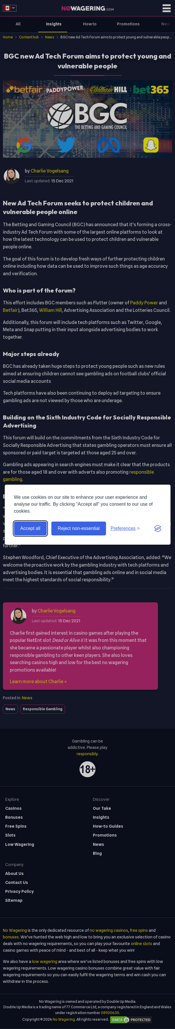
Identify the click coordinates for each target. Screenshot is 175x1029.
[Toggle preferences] (125, 528)
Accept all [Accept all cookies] (30, 528)
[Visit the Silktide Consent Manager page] (157, 528)
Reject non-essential (79, 528)
